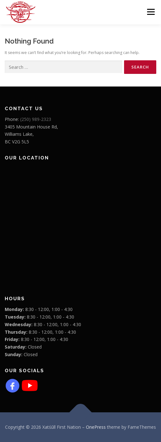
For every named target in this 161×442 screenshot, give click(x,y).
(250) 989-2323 (35, 119)
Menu (150, 12)
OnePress (96, 427)
